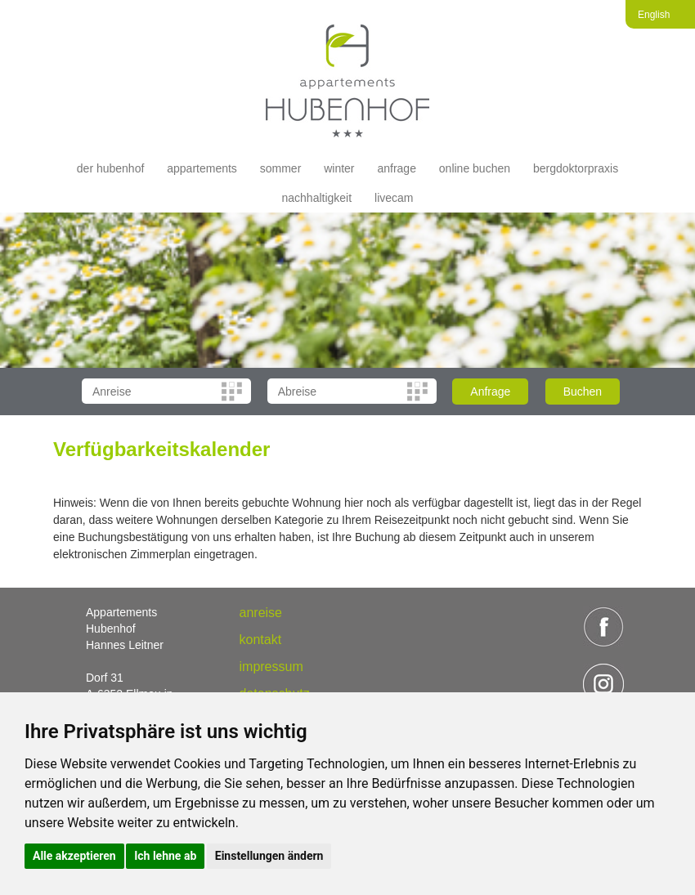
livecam (393, 197)
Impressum (271, 666)
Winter (339, 168)
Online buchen (474, 168)
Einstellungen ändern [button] (269, 855)
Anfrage (396, 168)
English (654, 14)
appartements (202, 168)
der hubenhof (111, 168)
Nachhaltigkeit (317, 197)
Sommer (281, 168)
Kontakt (261, 640)
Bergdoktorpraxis (575, 168)
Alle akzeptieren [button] (74, 855)
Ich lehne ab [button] (165, 855)
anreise (261, 613)
